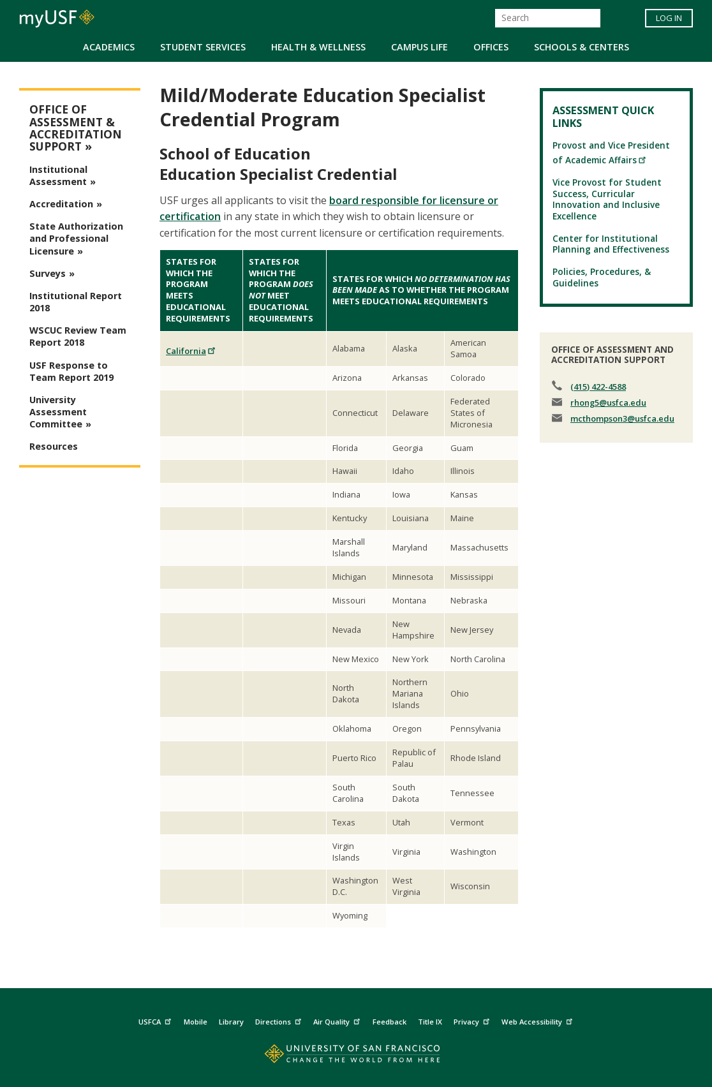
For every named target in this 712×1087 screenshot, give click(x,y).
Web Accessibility (538, 1020)
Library (231, 1021)
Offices (490, 47)
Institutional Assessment (58, 175)
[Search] (547, 18)
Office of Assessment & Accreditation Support (75, 127)
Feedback (389, 1021)
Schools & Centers (581, 47)
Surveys (47, 273)
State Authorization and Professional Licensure (76, 238)
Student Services (203, 47)
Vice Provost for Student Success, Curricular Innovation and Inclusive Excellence (607, 198)
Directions (279, 1020)
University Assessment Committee (58, 412)
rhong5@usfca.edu (608, 402)
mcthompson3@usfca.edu (622, 418)
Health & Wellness (318, 47)
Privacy (473, 1020)
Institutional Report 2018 (75, 302)
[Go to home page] (356, 1056)
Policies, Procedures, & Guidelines (602, 276)
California (191, 351)
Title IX (430, 1021)
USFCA (156, 1020)
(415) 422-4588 (598, 386)
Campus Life (419, 47)
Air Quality (338, 1020)
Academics (109, 47)
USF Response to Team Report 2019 (71, 371)
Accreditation (61, 204)
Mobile (195, 1021)
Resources (53, 446)
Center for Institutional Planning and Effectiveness (611, 243)
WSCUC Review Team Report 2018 (77, 336)
